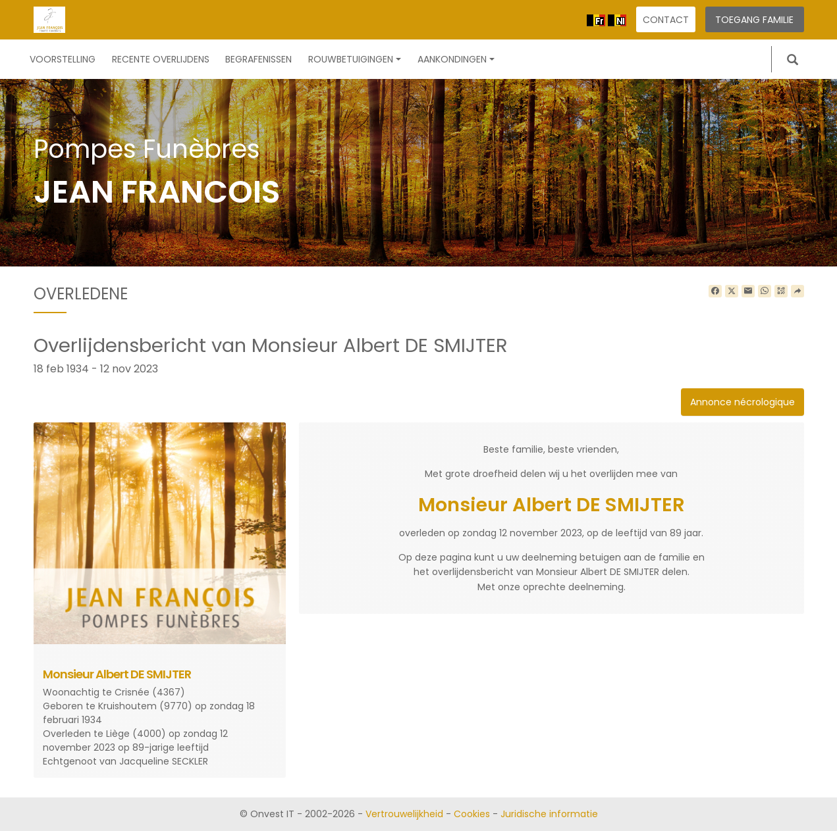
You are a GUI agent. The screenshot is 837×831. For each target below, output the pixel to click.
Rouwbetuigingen (354, 59)
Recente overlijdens (160, 59)
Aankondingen (456, 59)
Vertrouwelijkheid (404, 813)
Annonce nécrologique (742, 402)
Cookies (472, 813)
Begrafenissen (258, 59)
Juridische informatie (549, 813)
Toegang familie (754, 19)
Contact (666, 19)
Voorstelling (62, 59)
